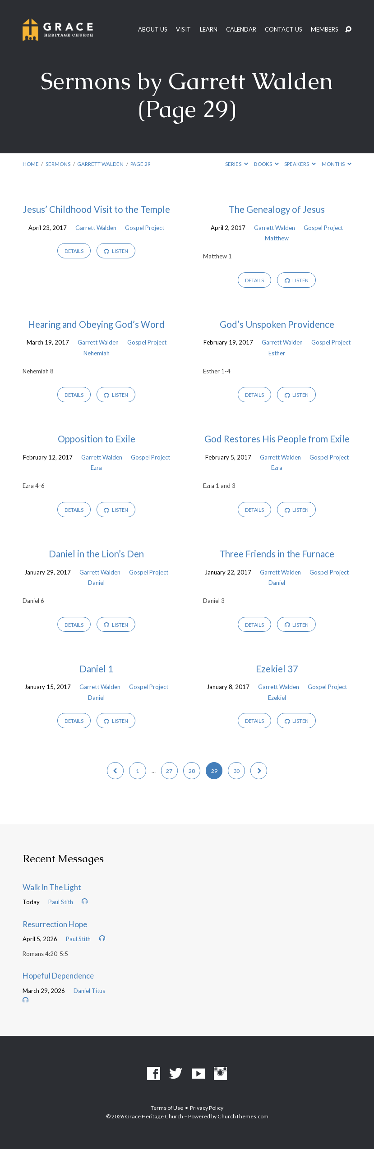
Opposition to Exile (96, 438)
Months (336, 164)
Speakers (300, 164)
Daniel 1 (96, 668)
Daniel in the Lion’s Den (96, 553)
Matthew (277, 238)
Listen (116, 251)
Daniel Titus (89, 990)
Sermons (58, 164)
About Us (152, 29)
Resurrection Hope (55, 924)
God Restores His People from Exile (277, 438)
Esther (276, 353)
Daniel (96, 582)
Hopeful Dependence (58, 975)
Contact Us (283, 29)
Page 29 (140, 164)
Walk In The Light (52, 887)
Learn (208, 29)
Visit (183, 29)
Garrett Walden (100, 164)
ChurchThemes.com (242, 1116)
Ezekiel (277, 697)
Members (324, 29)
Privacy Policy (206, 1107)
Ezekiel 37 (277, 668)
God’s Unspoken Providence (277, 324)
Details (74, 251)
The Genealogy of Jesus (277, 209)
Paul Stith (60, 901)
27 (169, 771)
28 (192, 771)
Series (236, 164)
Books (266, 164)
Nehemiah (96, 353)
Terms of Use (167, 1107)
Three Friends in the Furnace (276, 553)
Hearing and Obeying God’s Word (96, 324)
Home (31, 164)
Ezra (96, 467)
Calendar (241, 29)
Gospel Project (144, 227)
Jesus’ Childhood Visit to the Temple (96, 209)
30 (236, 771)
